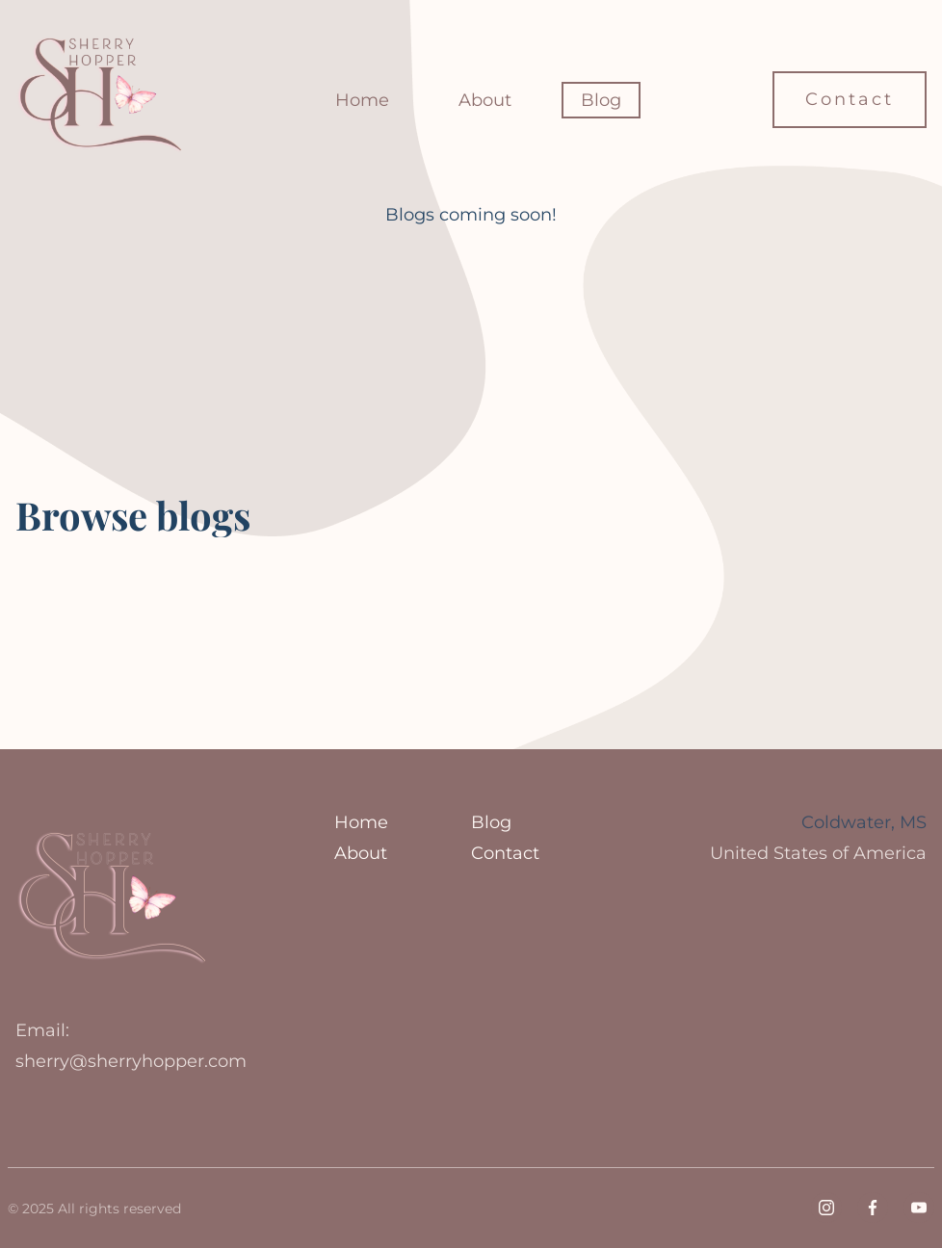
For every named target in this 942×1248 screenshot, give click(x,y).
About (484, 100)
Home (362, 100)
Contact (849, 99)
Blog (601, 100)
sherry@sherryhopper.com (131, 1061)
